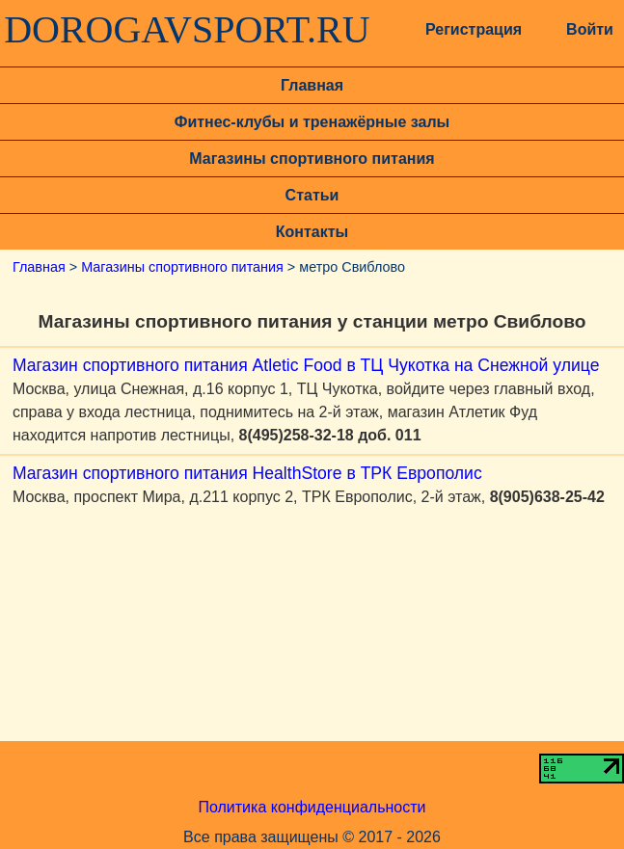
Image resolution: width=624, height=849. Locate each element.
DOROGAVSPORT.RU (187, 29)
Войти (589, 29)
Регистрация (473, 29)
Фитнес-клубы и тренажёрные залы (312, 122)
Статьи (312, 195)
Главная (312, 85)
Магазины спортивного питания (311, 158)
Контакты (312, 232)
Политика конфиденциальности (311, 807)
